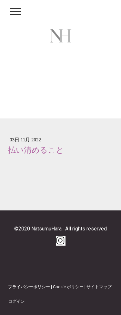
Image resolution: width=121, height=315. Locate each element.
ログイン (16, 301)
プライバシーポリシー (29, 286)
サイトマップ (99, 286)
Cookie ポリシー (68, 286)
